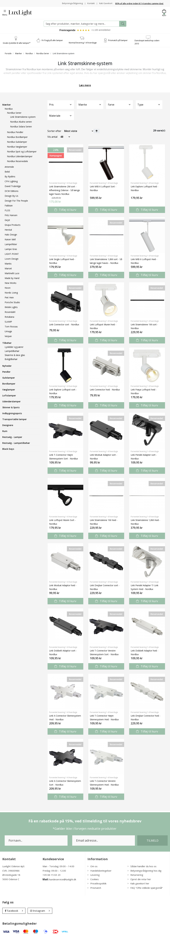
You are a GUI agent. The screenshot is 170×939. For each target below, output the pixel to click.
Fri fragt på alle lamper (52, 40)
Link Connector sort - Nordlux (64, 324)
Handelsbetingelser (99, 870)
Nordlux (29, 53)
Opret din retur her (139, 879)
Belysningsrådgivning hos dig (144, 870)
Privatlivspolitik (96, 883)
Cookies (93, 879)
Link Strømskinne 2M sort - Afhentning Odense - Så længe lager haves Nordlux (64, 190)
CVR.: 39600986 (10, 870)
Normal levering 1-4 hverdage (83, 43)
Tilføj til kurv (65, 210)
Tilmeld (152, 841)
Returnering (135, 875)
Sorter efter (54, 131)
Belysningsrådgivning (70, 3)
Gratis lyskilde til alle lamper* (16, 43)
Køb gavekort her (138, 883)
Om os (92, 866)
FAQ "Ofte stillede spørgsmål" (145, 888)
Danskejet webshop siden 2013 (147, 42)
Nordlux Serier (42, 53)
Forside (8, 53)
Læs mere (85, 85)
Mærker (18, 53)
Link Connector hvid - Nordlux (105, 389)
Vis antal (52, 137)
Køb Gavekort (105, 3)
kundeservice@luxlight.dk (62, 879)
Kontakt (90, 3)
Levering (93, 875)
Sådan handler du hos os (142, 866)
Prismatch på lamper (118, 40)
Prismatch (94, 888)
